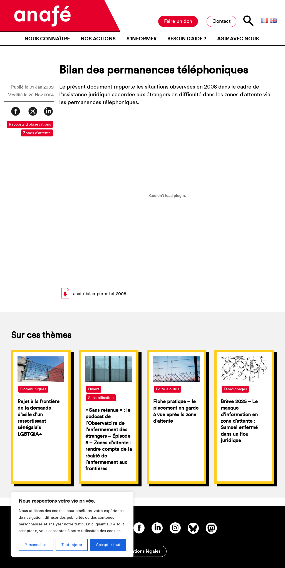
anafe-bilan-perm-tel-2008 (99, 294)
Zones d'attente (37, 133)
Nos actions (98, 38)
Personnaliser (36, 545)
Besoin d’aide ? (186, 38)
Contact (221, 21)
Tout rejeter (71, 545)
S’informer (142, 38)
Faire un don (178, 21)
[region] (72, 524)
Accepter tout (108, 545)
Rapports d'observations (30, 124)
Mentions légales (143, 551)
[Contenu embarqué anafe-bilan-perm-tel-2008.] (167, 195)
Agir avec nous (238, 38)
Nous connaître (47, 38)
